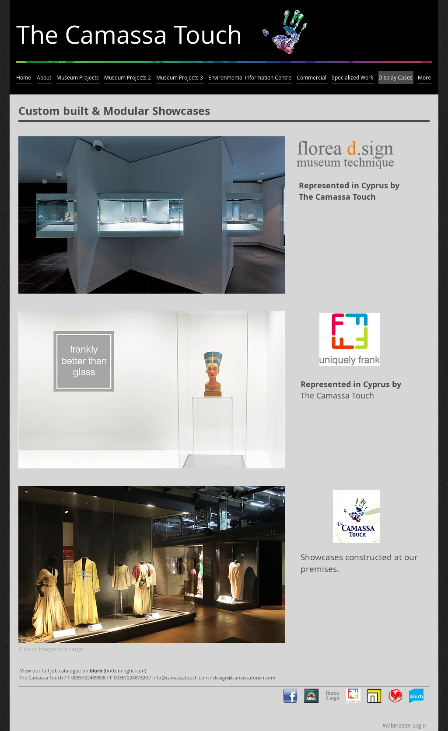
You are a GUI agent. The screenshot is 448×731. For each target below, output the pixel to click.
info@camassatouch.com (180, 677)
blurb (96, 670)
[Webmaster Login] (404, 725)
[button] (151, 215)
